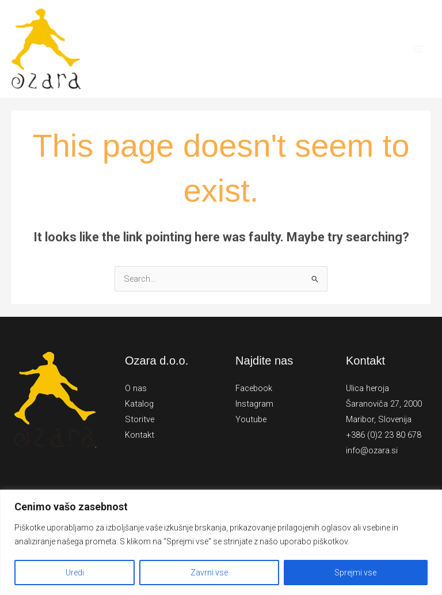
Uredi (75, 572)
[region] (221, 542)
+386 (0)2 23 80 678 (383, 435)
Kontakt (139, 435)
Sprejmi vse (355, 572)
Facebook (253, 388)
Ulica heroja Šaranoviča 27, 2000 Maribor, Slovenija (384, 404)
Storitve (139, 419)
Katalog (139, 404)
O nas (136, 388)
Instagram (254, 404)
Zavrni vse (209, 572)
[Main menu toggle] (418, 49)
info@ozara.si (372, 450)
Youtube (250, 419)
